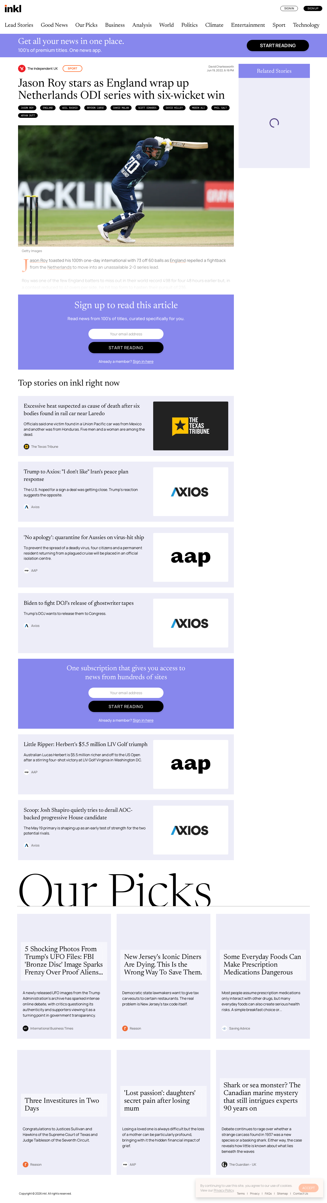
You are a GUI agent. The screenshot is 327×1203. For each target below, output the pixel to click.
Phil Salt (220, 107)
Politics (189, 25)
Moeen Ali (198, 107)
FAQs (268, 1193)
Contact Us (300, 1193)
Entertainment (248, 25)
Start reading (278, 45)
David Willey (174, 107)
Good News (54, 25)
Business (115, 25)
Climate (214, 25)
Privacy (254, 1193)
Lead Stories (19, 25)
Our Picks (86, 25)
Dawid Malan (121, 107)
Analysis (142, 25)
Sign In (289, 8)
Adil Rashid (70, 107)
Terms (241, 1193)
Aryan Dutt (28, 115)
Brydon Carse (95, 107)
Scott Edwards (147, 107)
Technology (306, 25)
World (166, 25)
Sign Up (313, 8)
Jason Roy (27, 107)
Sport (279, 25)
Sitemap (282, 1193)
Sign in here (143, 361)
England (48, 107)
